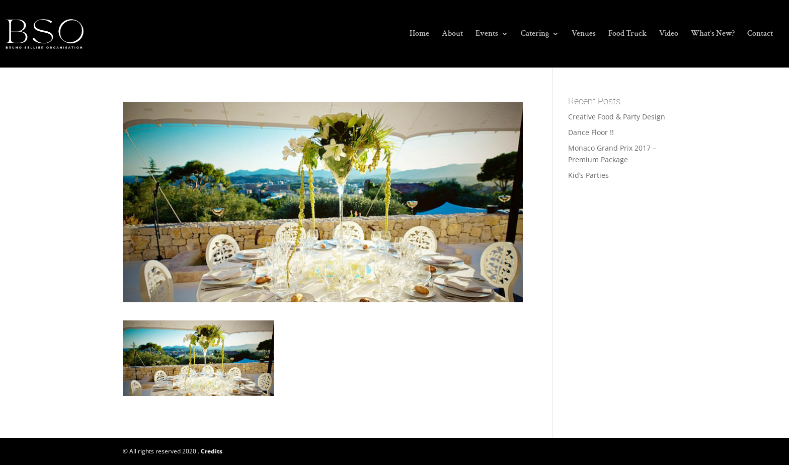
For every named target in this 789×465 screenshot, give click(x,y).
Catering (535, 34)
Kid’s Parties (588, 175)
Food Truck (627, 34)
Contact (760, 34)
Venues (584, 34)
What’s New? (713, 34)
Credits (211, 451)
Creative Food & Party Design (616, 116)
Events (487, 34)
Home (419, 34)
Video (668, 34)
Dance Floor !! (591, 132)
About (452, 34)
